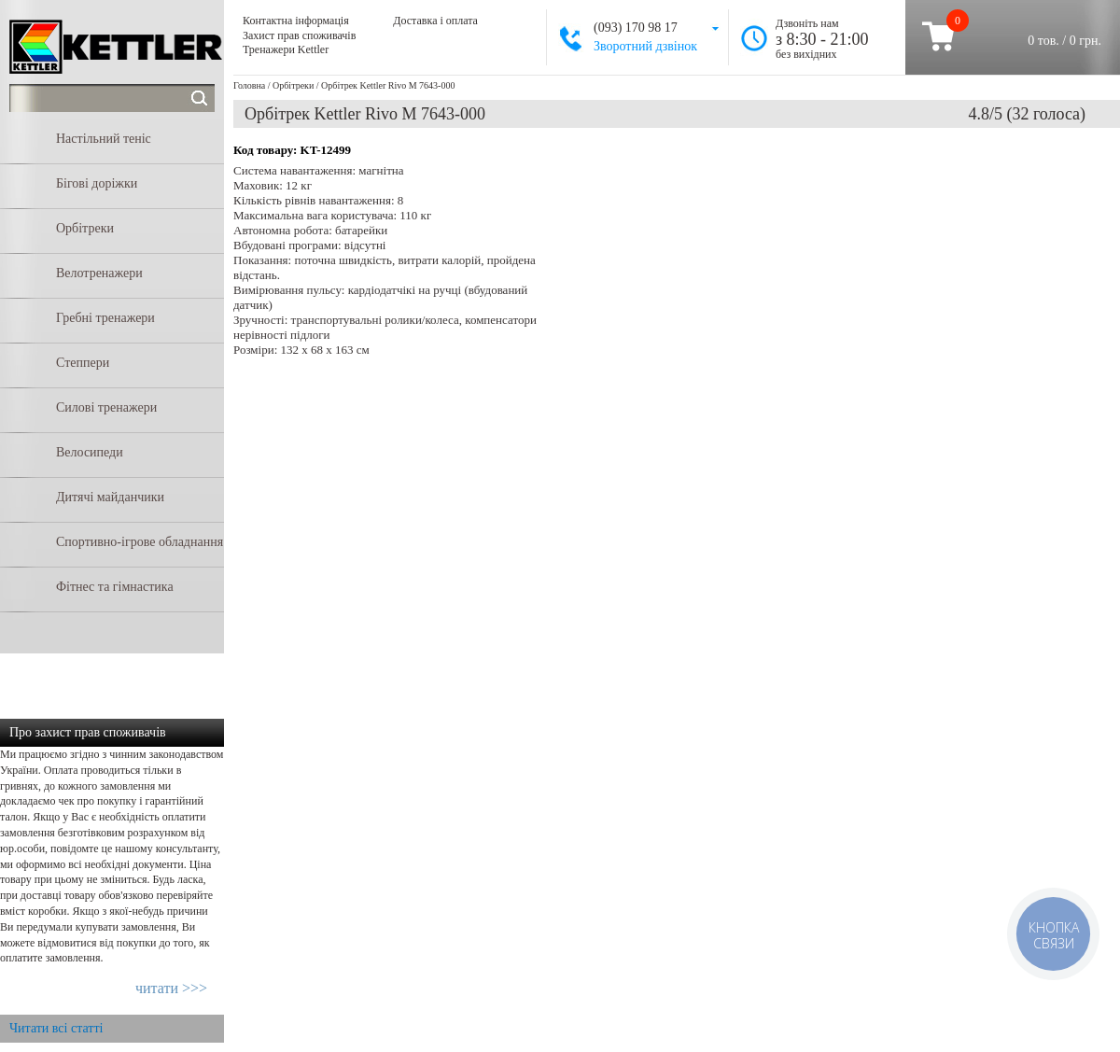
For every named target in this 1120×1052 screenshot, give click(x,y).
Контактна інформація (296, 20)
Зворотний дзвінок (645, 46)
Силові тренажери (106, 407)
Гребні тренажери (105, 318)
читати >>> (171, 988)
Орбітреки (85, 228)
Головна (249, 85)
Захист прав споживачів (299, 35)
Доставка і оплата (435, 20)
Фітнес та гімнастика (115, 587)
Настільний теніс (103, 139)
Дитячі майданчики (110, 497)
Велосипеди (89, 452)
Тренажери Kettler (286, 49)
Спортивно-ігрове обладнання (139, 542)
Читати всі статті (56, 1028)
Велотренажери (99, 273)
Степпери (82, 363)
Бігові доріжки (96, 183)
